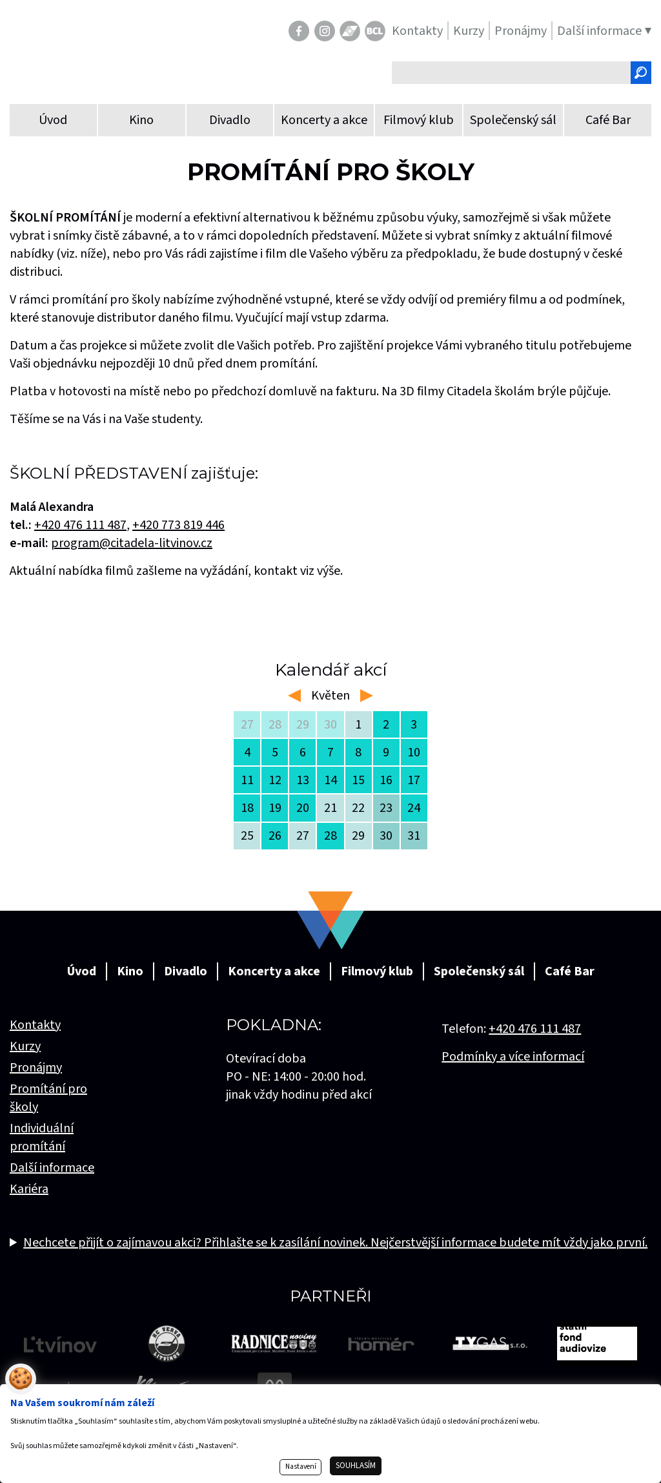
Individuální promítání (42, 1137)
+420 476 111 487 (535, 1029)
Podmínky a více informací (513, 1057)
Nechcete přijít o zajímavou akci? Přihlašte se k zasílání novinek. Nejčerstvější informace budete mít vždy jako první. (335, 1243)
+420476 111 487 (80, 525)
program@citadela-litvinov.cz (131, 543)
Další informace (52, 1168)
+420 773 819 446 (178, 525)
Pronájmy (36, 1068)
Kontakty (35, 1025)
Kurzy (25, 1046)
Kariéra (29, 1189)
